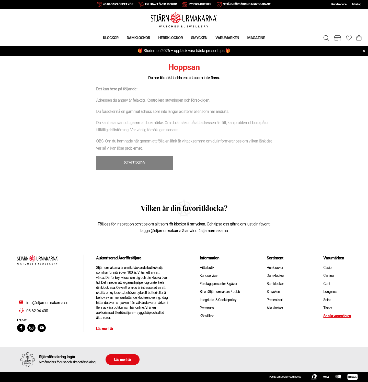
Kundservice (338, 4)
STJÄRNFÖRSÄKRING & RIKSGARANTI (247, 4)
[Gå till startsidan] (184, 19)
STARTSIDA (134, 163)
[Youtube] (42, 328)
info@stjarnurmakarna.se (47, 302)
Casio (327, 268)
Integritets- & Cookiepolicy (218, 300)
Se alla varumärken (337, 316)
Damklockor (275, 275)
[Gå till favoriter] (349, 38)
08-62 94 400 (37, 310)
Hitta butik (207, 268)
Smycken (273, 292)
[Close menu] (364, 51)
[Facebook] (21, 328)
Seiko (327, 300)
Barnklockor (275, 284)
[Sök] (326, 38)
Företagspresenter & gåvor (218, 284)
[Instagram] (31, 328)
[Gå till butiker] (337, 38)
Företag (356, 4)
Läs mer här (104, 329)
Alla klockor (275, 308)
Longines (329, 292)
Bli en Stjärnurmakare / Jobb (220, 292)
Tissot (327, 308)
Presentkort (275, 300)
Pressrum (207, 308)
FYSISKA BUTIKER (200, 4)
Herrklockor (275, 268)
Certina (328, 275)
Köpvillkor (207, 316)
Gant (326, 284)
